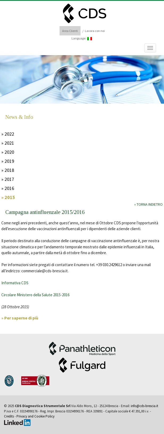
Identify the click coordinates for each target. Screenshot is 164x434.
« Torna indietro (148, 204)
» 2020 (7, 152)
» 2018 (7, 170)
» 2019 (7, 161)
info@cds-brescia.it (144, 406)
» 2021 (7, 143)
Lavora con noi (95, 31)
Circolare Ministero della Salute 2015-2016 (35, 294)
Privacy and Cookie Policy (35, 416)
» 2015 (8, 197)
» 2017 (7, 179)
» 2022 (7, 134)
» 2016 (7, 188)
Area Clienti (70, 31)
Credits (9, 416)
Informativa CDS (14, 282)
